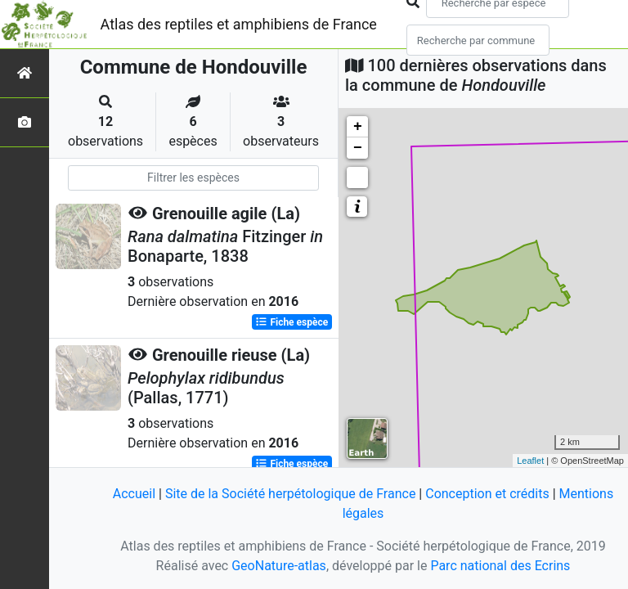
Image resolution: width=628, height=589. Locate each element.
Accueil (134, 493)
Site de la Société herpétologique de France (290, 493)
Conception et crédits (487, 493)
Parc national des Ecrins (500, 565)
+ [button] (357, 127)
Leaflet (530, 460)
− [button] (357, 148)
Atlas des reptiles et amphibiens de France (239, 24)
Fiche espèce (291, 322)
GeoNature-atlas (278, 565)
